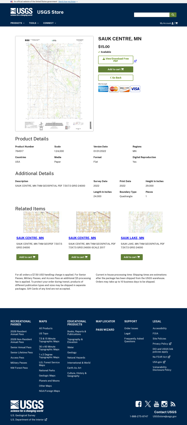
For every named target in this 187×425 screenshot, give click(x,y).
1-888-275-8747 (139, 416)
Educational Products (76, 323)
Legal (157, 321)
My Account (167, 23)
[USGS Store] (93, 12)
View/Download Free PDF (116, 59)
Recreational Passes (21, 323)
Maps (43, 321)
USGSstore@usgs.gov (164, 416)
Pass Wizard (105, 329)
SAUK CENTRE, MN (30, 238)
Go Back (115, 77)
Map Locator (105, 321)
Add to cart (116, 69)
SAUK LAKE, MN (132, 238)
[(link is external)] (117, 61)
